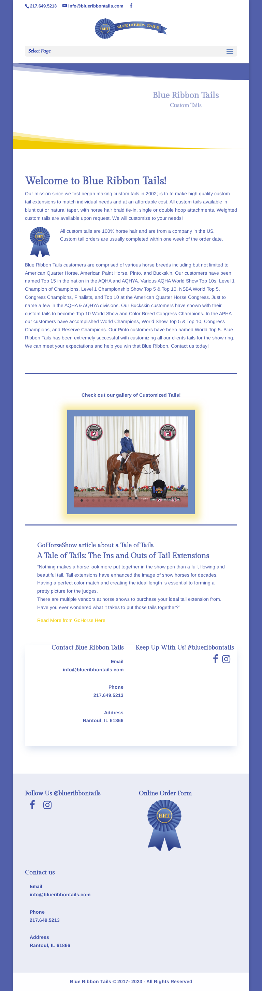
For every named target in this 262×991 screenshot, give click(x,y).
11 (140, 500)
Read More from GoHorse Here (71, 620)
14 (157, 500)
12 (145, 500)
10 (134, 500)
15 (163, 500)
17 (174, 500)
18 (180, 500)
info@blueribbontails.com (93, 669)
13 (151, 500)
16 (169, 500)
